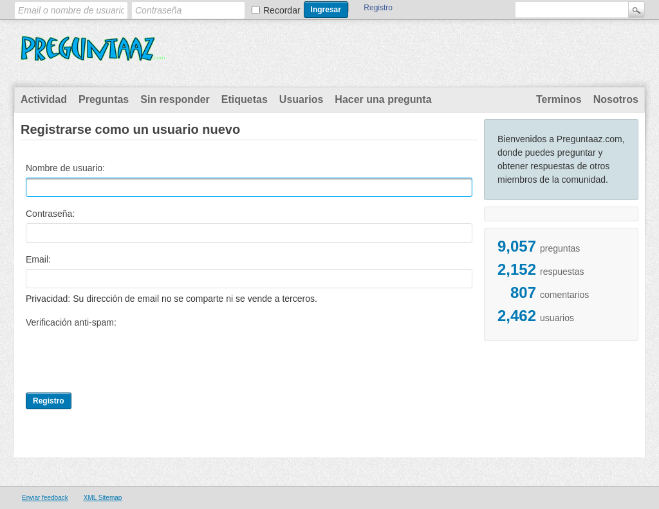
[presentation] (123, 357)
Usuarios (301, 99)
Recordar (282, 10)
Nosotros (615, 99)
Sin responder (175, 99)
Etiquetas (244, 99)
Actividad (44, 99)
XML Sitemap (103, 497)
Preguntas (104, 99)
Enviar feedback (45, 497)
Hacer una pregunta (383, 99)
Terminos (559, 99)
